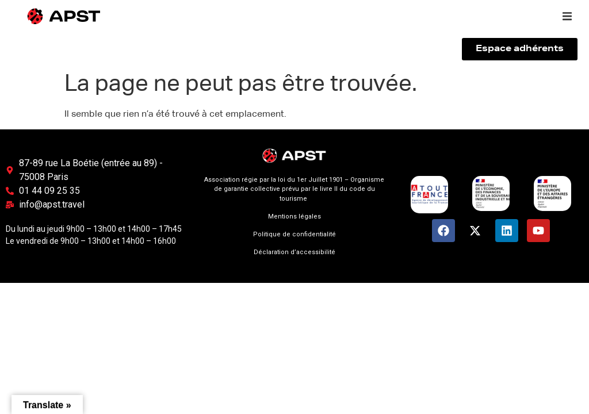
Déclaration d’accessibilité (294, 252)
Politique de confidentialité (294, 234)
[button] (567, 16)
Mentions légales (294, 216)
